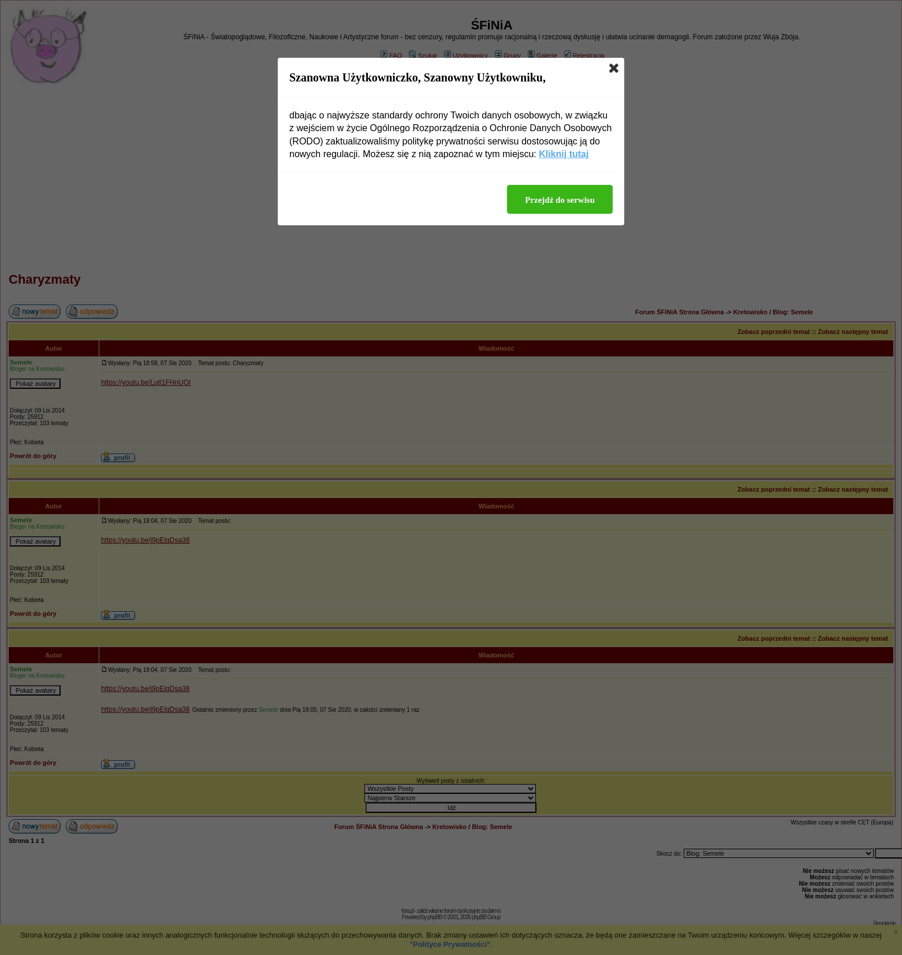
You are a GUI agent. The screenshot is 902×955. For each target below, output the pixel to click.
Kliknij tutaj (563, 154)
